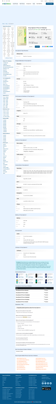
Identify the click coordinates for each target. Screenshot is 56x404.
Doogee (8, 49)
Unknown (4, 157)
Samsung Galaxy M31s (6, 91)
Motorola (8, 34)
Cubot (13, 49)
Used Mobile (4, 378)
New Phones (22, 3)
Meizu (4, 37)
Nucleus (4, 170)
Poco (8, 42)
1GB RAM (4, 120)
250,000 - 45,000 (5, 98)
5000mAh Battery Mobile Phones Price (41, 364)
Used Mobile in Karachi (32, 377)
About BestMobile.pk (19, 377)
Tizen (4, 154)
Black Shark (12, 42)
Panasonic (12, 46)
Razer (8, 46)
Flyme (4, 173)
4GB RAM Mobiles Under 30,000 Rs (41, 369)
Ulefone (8, 41)
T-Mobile (4, 50)
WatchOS (4, 160)
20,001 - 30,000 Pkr (31, 396)
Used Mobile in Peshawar (32, 381)
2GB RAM (4, 121)
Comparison (28, 3)
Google (12, 34)
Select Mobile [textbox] (31, 46)
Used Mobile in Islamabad (6, 389)
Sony (6, 23)
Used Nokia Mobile (18, 393)
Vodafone (4, 38)
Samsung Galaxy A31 (6, 88)
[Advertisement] (28, 14)
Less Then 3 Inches (6, 116)
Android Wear (5, 164)
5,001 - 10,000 (5, 105)
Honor (8, 29)
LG (12, 30)
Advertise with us (18, 381)
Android (4, 144)
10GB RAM (5, 128)
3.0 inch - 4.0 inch (6, 115)
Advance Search (8, 58)
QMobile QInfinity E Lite (6, 65)
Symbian (4, 151)
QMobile (4, 33)
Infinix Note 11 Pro (6, 68)
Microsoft (8, 38)
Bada (4, 163)
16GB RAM (5, 131)
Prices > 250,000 (5, 97)
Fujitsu (8, 54)
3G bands (4, 136)
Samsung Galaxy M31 (6, 85)
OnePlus (4, 34)
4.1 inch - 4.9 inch (6, 113)
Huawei (4, 29)
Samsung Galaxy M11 (6, 87)
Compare (37, 46)
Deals (34, 3)
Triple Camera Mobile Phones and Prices (23, 364)
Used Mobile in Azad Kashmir (6, 396)
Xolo (4, 46)
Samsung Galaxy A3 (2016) (7, 74)
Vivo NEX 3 (5, 75)
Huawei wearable (5, 167)
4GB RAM (4, 124)
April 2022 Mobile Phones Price (40, 358)
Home (3, 23)
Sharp (4, 41)
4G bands (4, 138)
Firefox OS (4, 150)
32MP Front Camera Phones (21, 369)
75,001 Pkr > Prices (31, 389)
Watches (3, 382)
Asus (12, 37)
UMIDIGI (12, 53)
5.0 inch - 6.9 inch (6, 112)
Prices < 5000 (5, 107)
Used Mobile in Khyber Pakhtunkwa (7, 393)
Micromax (4, 42)
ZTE (8, 37)
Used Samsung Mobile (19, 389)
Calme (4, 53)
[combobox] (31, 47)
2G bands (4, 135)
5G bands (4, 139)
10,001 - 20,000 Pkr (31, 397)
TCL (12, 38)
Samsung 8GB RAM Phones (21, 367)
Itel (12, 41)
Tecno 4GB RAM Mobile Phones (21, 361)
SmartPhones (4, 377)
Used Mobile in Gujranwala (33, 385)
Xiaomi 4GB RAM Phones (20, 366)
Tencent (4, 166)
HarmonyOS (5, 171)
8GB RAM (4, 127)
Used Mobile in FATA (5, 397)
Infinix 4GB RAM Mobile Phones (40, 361)
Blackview (12, 45)
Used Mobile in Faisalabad (33, 382)
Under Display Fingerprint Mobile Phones (42, 366)
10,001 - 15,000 (5, 104)
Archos (8, 45)
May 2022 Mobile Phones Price (21, 358)
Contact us (17, 382)
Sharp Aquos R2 (5, 81)
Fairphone (8, 50)
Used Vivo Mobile (18, 397)
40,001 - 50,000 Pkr (31, 393)
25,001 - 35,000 (5, 101)
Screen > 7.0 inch (6, 110)
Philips (12, 54)
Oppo (8, 33)
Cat (4, 49)
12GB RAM (5, 130)
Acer (4, 45)
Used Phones (15, 3)
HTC (4, 30)
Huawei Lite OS (5, 161)
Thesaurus (17, 378)
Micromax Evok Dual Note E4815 (8, 67)
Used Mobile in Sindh (5, 392)
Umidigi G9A (5, 64)
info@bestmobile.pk (45, 377)
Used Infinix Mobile (18, 396)
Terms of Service (18, 385)
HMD (8, 53)
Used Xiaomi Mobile (19, 392)
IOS (3, 147)
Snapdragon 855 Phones (39, 367)
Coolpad (12, 50)
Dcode (4, 54)
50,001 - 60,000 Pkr (31, 392)
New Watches (39, 3)
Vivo (12, 33)
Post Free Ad (49, 3)
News (3, 385)
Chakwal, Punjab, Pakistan (46, 378)
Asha (4, 153)
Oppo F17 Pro (5, 84)
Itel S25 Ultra (5, 71)
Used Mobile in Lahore (32, 378)
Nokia (12, 29)
